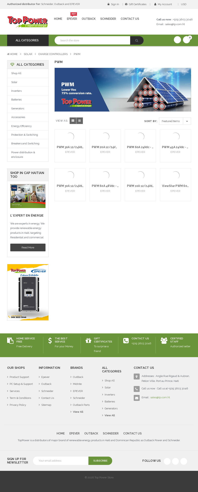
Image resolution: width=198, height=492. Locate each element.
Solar (28, 54)
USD (185, 4)
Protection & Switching (24, 134)
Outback (89, 18)
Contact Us (130, 18)
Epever (72, 17)
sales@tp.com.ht (175, 24)
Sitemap (46, 404)
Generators (17, 108)
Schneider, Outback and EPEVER (43, 4)
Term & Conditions (20, 397)
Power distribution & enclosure (23, 154)
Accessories (18, 117)
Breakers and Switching (25, 143)
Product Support (19, 377)
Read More (28, 247)
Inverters (16, 90)
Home (58, 18)
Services (15, 391)
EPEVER (78, 391)
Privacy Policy (18, 404)
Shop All (16, 73)
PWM (77, 54)
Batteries (16, 99)
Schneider (108, 18)
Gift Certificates (135, 4)
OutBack (78, 377)
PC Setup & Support (21, 383)
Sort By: (150, 121)
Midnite (77, 383)
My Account (164, 4)
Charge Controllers (53, 54)
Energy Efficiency (21, 126)
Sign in (113, 4)
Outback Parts (81, 404)
